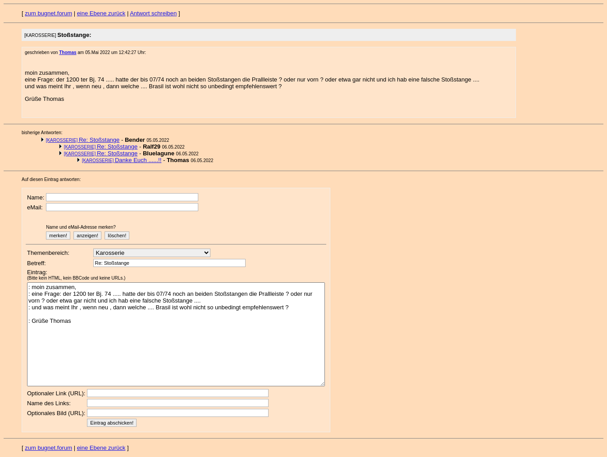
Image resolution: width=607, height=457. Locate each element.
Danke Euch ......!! (122, 160)
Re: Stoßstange (83, 139)
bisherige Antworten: (42, 132)
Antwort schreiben (153, 13)
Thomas (67, 52)
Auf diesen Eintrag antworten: (51, 179)
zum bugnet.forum (48, 13)
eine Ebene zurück (101, 13)
